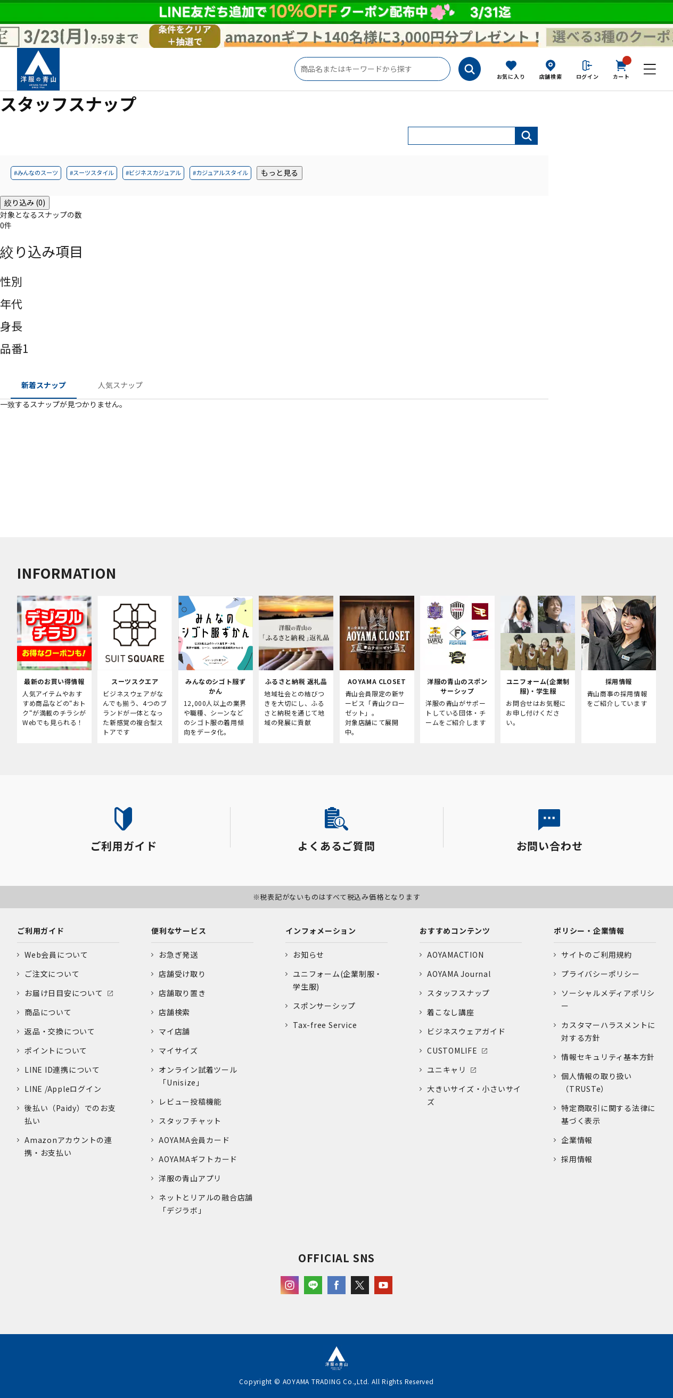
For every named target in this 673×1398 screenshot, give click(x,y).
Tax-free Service (325, 1024)
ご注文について (51, 973)
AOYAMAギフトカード (198, 1159)
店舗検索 (550, 76)
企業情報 (577, 1139)
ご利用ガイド (40, 930)
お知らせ (308, 954)
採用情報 (577, 1159)
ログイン (587, 76)
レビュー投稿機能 (190, 1101)
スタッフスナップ (458, 993)
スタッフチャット (190, 1120)
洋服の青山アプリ (190, 1178)
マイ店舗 (174, 1031)
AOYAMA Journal (459, 973)
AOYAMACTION (455, 954)
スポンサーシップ (324, 1005)
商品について (48, 1012)
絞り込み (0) (24, 202)
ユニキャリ (446, 1069)
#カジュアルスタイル (220, 172)
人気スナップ (120, 385)
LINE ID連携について (62, 1069)
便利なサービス (178, 930)
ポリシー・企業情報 (589, 930)
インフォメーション (320, 930)
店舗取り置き (182, 993)
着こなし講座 (450, 1012)
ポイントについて (55, 1050)
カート (621, 68)
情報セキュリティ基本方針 (608, 1056)
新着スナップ (43, 385)
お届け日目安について (63, 993)
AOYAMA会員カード (194, 1139)
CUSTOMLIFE (452, 1050)
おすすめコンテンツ (455, 930)
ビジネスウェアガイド (466, 1031)
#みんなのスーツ (36, 172)
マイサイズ (178, 1050)
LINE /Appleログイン (63, 1088)
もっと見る (279, 172)
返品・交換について (59, 1031)
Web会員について (56, 954)
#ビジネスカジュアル (153, 172)
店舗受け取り (182, 973)
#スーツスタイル (92, 172)
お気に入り (511, 76)
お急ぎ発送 (178, 954)
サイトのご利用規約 (596, 954)
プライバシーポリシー (600, 973)
